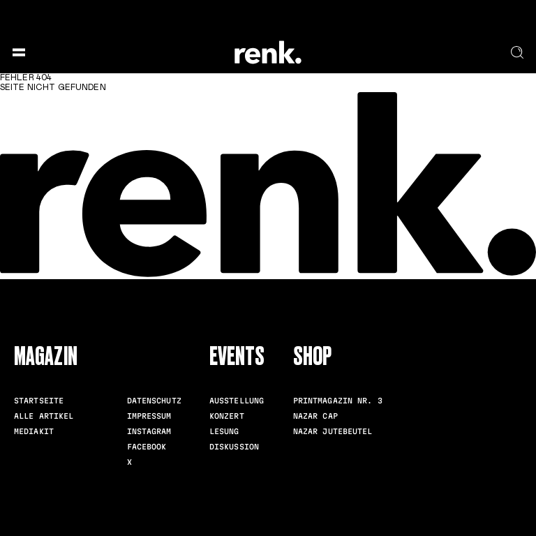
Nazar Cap (315, 416)
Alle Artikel (44, 416)
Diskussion (234, 446)
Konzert (226, 416)
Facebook (147, 446)
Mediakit (34, 431)
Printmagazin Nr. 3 (337, 400)
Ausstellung (236, 400)
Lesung (224, 431)
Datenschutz (154, 400)
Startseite (39, 400)
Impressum (149, 416)
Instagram (149, 431)
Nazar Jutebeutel (333, 431)
